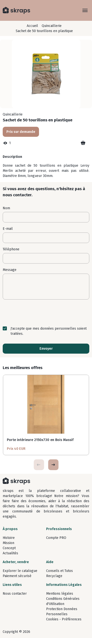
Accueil (32, 26)
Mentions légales (59, 594)
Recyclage (54, 576)
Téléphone (11, 249)
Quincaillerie (52, 26)
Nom (6, 208)
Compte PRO (56, 538)
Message (9, 270)
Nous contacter (15, 594)
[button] (53, 464)
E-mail (8, 229)
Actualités (10, 553)
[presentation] (46, 312)
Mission (8, 543)
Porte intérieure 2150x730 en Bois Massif (40, 440)
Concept (9, 548)
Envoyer (46, 349)
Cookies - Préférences (63, 619)
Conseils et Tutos (59, 571)
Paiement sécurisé (17, 576)
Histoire (9, 538)
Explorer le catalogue (20, 571)
